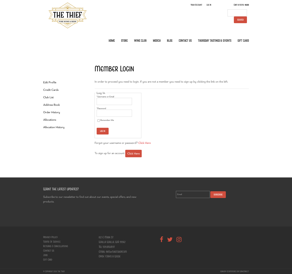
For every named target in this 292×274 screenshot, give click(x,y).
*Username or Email (105, 96)
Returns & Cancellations (55, 246)
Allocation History (53, 127)
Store (124, 41)
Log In (209, 4)
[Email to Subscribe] (193, 194)
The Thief (67, 15)
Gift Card (243, 41)
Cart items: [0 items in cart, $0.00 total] (241, 4)
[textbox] (237, 12)
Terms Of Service (52, 242)
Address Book (51, 104)
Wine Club (140, 41)
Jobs (45, 255)
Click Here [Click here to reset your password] (144, 143)
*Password (101, 108)
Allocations (49, 119)
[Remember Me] (98, 120)
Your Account (196, 4)
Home (112, 41)
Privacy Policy (50, 237)
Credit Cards (51, 90)
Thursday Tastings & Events (214, 41)
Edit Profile (49, 82)
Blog (169, 41)
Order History (51, 112)
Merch (157, 41)
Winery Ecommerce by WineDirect (234, 271)
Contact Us (185, 41)
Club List (48, 97)
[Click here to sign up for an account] (133, 153)
